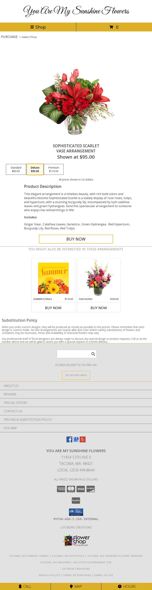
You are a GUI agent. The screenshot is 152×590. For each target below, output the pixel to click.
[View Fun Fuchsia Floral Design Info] (99, 278)
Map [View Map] (76, 586)
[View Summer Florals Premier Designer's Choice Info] (53, 278)
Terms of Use (103, 575)
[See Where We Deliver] (76, 375)
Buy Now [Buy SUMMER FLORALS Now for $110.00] (53, 307)
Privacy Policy (49, 575)
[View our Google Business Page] (76, 441)
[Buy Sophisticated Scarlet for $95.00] (76, 239)
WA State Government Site (92, 562)
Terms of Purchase (77, 575)
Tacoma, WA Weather (55, 562)
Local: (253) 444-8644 (76, 470)
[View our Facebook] (69, 441)
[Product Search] (77, 354)
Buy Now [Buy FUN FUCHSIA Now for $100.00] (99, 307)
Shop (38, 27)
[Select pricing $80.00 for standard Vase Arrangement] (16, 169)
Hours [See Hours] (127, 586)
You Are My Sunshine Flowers (76, 11)
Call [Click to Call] (25, 586)
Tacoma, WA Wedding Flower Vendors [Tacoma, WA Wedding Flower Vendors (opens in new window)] (115, 555)
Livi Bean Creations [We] (76, 527)
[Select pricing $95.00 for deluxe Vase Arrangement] (35, 169)
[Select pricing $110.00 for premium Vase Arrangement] (53, 169)
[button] (76, 512)
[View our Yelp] (83, 441)
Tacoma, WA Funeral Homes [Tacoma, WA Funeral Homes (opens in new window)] (29, 555)
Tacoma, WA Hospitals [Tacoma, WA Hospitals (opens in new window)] (68, 555)
